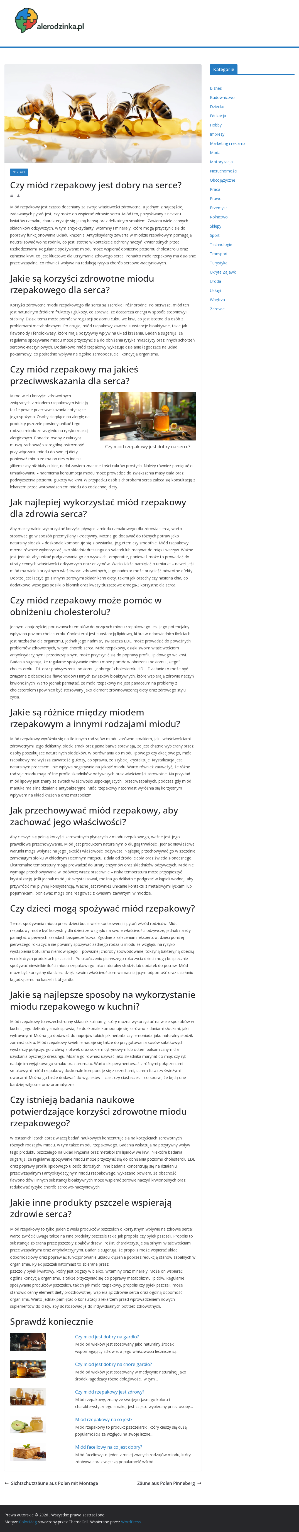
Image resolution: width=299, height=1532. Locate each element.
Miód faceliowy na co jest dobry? (108, 1447)
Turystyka (218, 263)
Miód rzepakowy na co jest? (104, 1419)
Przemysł (218, 207)
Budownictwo (222, 97)
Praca (215, 189)
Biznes (216, 88)
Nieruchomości (223, 171)
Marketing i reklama (228, 143)
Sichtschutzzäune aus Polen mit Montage (51, 1483)
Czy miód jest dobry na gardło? (107, 1337)
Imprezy (217, 134)
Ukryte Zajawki (223, 272)
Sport (215, 235)
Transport (219, 253)
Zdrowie (19, 172)
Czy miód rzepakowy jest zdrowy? (109, 1392)
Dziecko (217, 106)
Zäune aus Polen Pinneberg (169, 1483)
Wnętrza (217, 299)
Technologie (221, 244)
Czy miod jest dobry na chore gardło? (113, 1364)
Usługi (215, 290)
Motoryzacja (221, 161)
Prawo (216, 198)
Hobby (216, 125)
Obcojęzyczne (222, 180)
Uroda (215, 281)
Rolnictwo (219, 217)
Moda (215, 152)
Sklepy (215, 226)
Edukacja (218, 115)
